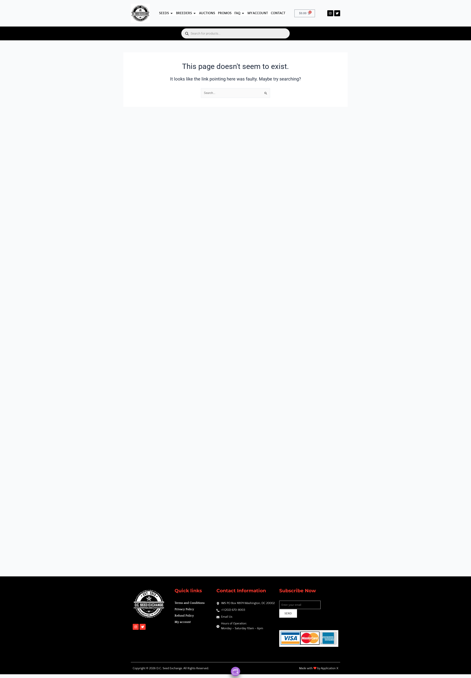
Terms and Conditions (190, 603)
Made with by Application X (318, 668)
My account (183, 622)
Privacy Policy (184, 609)
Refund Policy (184, 615)
